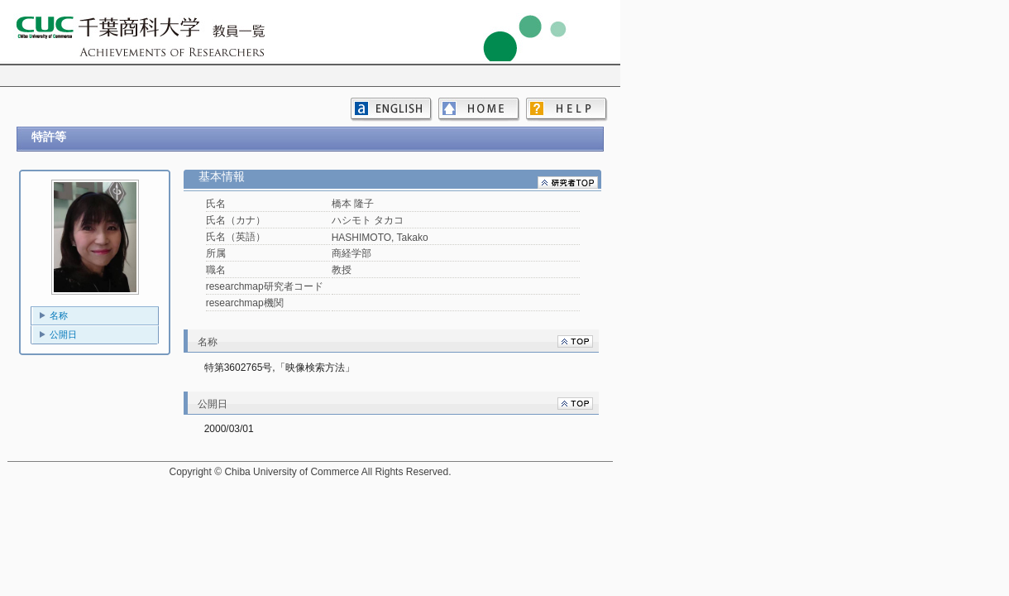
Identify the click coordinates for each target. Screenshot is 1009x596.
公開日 (63, 334)
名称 (59, 315)
